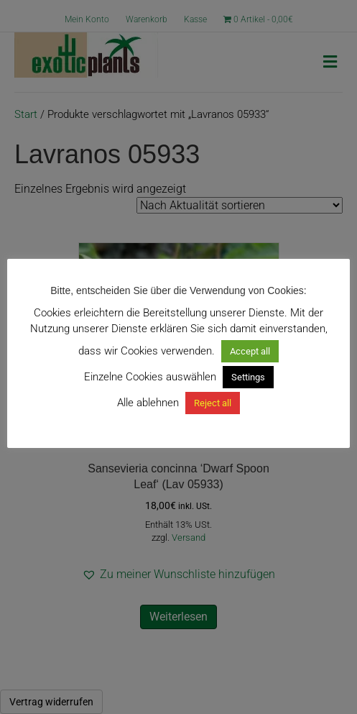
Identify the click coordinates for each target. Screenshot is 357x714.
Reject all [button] (212, 403)
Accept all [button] (250, 351)
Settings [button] (248, 377)
